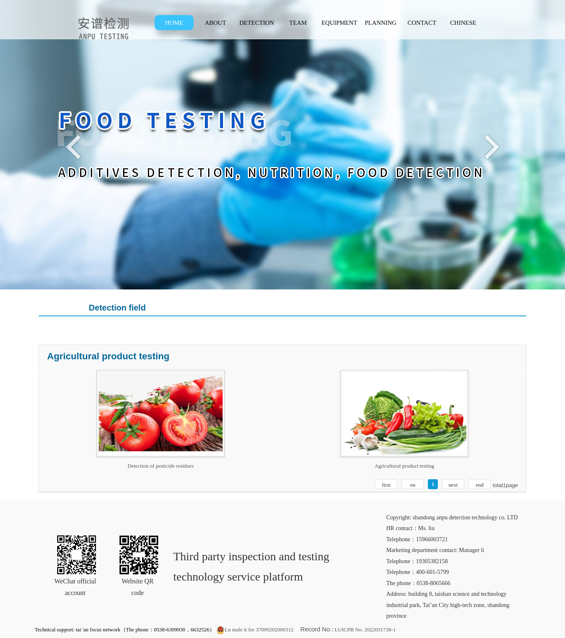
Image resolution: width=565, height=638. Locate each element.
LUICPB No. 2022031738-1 (364, 629)
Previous (75, 146)
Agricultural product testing (404, 466)
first (386, 485)
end (480, 485)
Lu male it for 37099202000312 (254, 629)
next (453, 485)
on (412, 485)
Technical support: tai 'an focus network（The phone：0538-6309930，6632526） (125, 629)
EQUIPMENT (339, 22)
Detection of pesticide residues (161, 466)
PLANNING (380, 22)
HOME (174, 22)
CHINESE (463, 22)
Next (489, 146)
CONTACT (422, 22)
